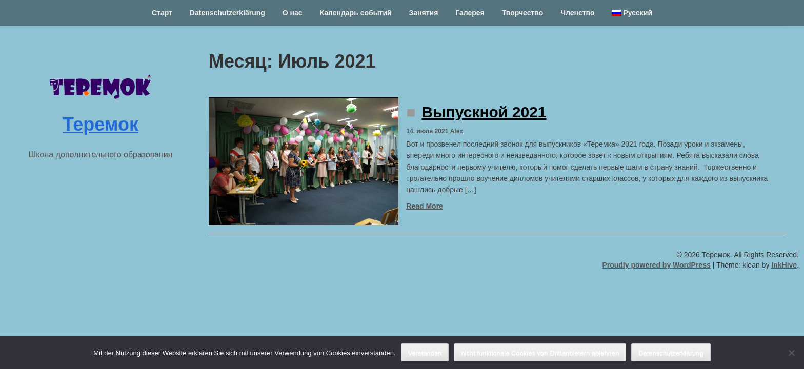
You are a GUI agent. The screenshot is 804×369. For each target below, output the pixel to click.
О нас (293, 13)
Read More (424, 206)
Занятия (423, 13)
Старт (162, 13)
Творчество (523, 13)
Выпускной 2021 (483, 112)
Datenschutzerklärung (227, 13)
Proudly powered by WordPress (656, 265)
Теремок (100, 124)
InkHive (784, 265)
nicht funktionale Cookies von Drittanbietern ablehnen (540, 353)
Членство (577, 13)
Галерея (470, 13)
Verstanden (425, 353)
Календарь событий (355, 13)
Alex (456, 131)
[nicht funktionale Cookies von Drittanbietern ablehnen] (791, 352)
